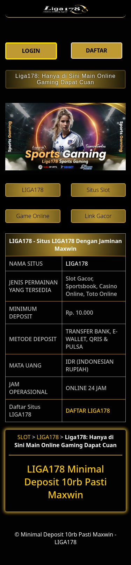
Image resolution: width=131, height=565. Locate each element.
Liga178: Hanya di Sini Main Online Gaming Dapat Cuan (65, 79)
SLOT (24, 437)
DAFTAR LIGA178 (88, 410)
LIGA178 (77, 263)
